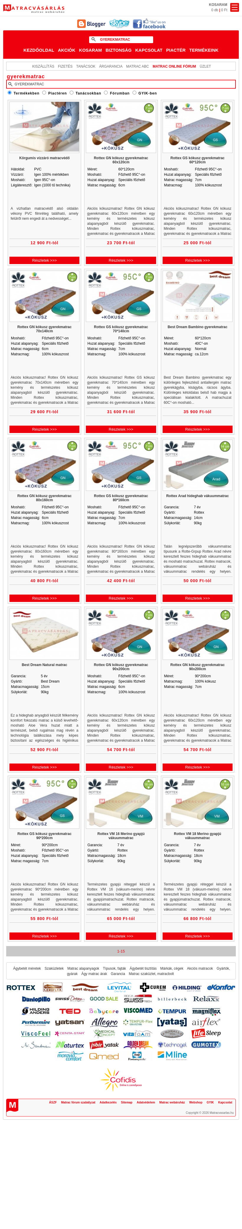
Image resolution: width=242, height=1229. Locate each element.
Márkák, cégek (171, 968)
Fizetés (65, 66)
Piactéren (57, 93)
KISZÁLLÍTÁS (43, 66)
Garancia (118, 974)
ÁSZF (53, 1102)
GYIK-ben (147, 93)
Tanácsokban (88, 93)
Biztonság (119, 50)
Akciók (66, 50)
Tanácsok (85, 66)
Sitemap (127, 1102)
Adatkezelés (108, 1102)
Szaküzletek (54, 968)
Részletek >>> (44, 260)
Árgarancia (110, 66)
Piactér (176, 50)
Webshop (195, 1102)
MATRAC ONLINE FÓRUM (174, 66)
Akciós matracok (200, 968)
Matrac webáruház (172, 1102)
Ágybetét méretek (27, 968)
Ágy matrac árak (94, 974)
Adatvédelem (146, 1102)
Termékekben (26, 93)
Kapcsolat (148, 50)
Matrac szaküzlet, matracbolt (151, 974)
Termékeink (203, 50)
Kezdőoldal (39, 50)
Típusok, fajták (114, 968)
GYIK (210, 1102)
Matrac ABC (137, 66)
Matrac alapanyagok (83, 968)
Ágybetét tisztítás (143, 968)
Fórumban (120, 93)
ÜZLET (205, 66)
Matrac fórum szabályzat (78, 1102)
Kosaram (90, 50)
